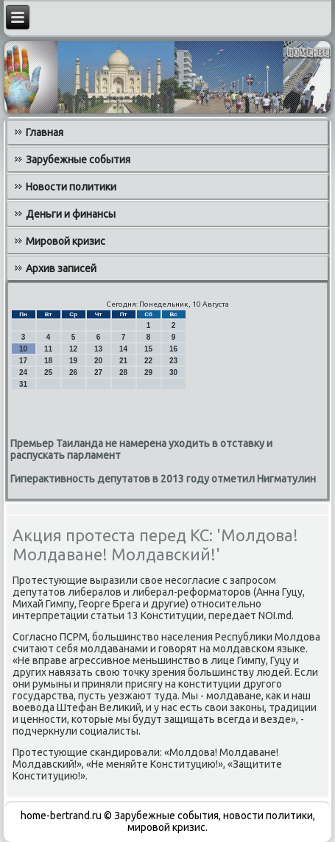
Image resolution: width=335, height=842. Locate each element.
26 (73, 372)
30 (173, 372)
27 (98, 372)
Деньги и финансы (71, 214)
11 (48, 349)
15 (148, 349)
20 (98, 361)
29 (148, 372)
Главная (44, 132)
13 (98, 349)
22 (148, 361)
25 (48, 372)
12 (73, 349)
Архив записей (61, 268)
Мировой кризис (65, 241)
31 (23, 384)
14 (123, 349)
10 (23, 349)
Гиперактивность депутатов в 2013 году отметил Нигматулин (163, 479)
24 (23, 372)
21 (123, 361)
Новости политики (71, 187)
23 (173, 361)
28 (123, 372)
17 (23, 361)
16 (173, 349)
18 (48, 361)
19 (73, 361)
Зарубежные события (78, 159)
